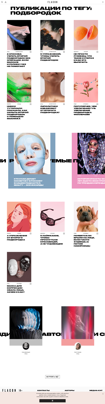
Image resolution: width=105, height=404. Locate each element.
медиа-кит (96, 390)
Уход (8, 51)
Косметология (19, 51)
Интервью (85, 104)
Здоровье (76, 51)
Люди (75, 104)
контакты (43, 390)
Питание (86, 51)
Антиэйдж (19, 283)
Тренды (19, 104)
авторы (69, 390)
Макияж (9, 104)
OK (52, 401)
